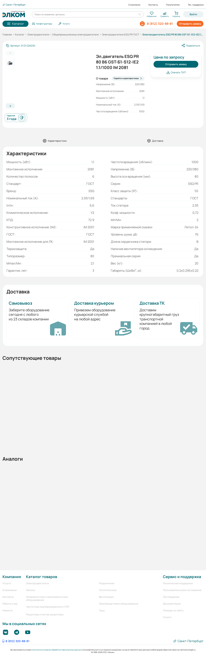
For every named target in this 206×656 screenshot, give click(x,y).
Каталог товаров (41, 576)
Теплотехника (107, 590)
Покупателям (173, 5)
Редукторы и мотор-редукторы (45, 614)
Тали (102, 610)
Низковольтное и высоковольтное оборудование (47, 598)
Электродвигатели (38, 34)
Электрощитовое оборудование (118, 603)
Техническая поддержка (178, 583)
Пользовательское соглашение (182, 590)
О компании (134, 5)
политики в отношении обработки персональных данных (56, 649)
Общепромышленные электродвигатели (75, 34)
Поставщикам (171, 596)
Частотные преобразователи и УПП (47, 606)
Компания (11, 576)
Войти (193, 14)
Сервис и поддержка (182, 576)
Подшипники (106, 583)
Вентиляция (106, 596)
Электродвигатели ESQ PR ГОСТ (120, 34)
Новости (7, 610)
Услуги (6, 583)
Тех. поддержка (196, 5)
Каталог (19, 34)
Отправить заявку (190, 23)
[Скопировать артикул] (20, 45)
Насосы (30, 590)
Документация (172, 603)
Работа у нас (10, 603)
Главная (7, 34)
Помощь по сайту (173, 610)
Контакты (153, 5)
